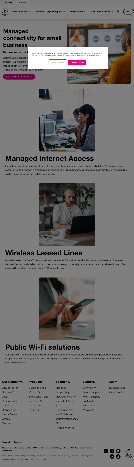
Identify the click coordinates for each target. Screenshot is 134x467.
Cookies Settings (57, 62)
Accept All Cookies (76, 62)
